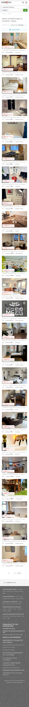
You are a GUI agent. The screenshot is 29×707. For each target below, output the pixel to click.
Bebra (13, 619)
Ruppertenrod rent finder (9, 668)
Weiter (19, 594)
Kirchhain (20, 623)
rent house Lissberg (8, 671)
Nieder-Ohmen (9, 612)
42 (14, 594)
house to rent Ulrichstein (12, 658)
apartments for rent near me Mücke (11, 689)
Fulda (23, 637)
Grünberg (19, 630)
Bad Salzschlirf (6, 637)
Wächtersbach (13, 637)
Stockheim (5, 632)
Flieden (16, 612)
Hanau (4, 625)
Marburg (8, 625)
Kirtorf (16, 617)
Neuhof (19, 637)
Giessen (21, 617)
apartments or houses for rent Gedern (13, 662)
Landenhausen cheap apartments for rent (13, 691)
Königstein (18, 619)
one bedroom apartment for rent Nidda (13, 675)
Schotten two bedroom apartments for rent (14, 653)
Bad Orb (5, 639)
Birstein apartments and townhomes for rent (13, 666)
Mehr (4, 614)
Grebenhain (20, 610)
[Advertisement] (14, 87)
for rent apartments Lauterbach (10, 680)
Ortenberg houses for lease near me (12, 695)
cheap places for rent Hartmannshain (10, 646)
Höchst (16, 625)
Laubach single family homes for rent (11, 685)
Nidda (4, 612)
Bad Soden (20, 612)
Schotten (5, 630)
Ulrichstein (10, 630)
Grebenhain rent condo (9, 649)
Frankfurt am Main (7, 619)
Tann (12, 625)
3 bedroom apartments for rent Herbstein (13, 656)
